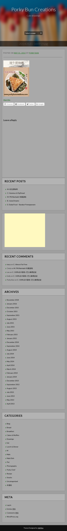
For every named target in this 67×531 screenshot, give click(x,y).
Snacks (9, 477)
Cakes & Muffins (13, 435)
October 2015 (12, 311)
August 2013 (12, 388)
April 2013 (10, 404)
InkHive (40, 528)
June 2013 (11, 396)
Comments (12, 513)
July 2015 (10, 323)
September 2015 (13, 315)
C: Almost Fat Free (20, 264)
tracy (9, 264)
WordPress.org (12, 517)
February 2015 (12, 334)
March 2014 (11, 369)
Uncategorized (12, 481)
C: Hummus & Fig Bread (16, 193)
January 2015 (12, 338)
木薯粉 (9, 485)
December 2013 (13, 381)
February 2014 (12, 373)
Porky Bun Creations (33, 9)
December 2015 (13, 308)
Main (8, 454)
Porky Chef (11, 470)
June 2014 (11, 358)
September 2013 (13, 384)
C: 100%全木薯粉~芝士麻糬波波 (24, 272)
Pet (8, 462)
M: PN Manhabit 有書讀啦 (16, 197)
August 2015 (12, 319)
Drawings (10, 439)
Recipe (9, 474)
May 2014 (10, 361)
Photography (12, 466)
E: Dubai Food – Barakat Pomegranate (21, 205)
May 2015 (10, 331)
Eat (8, 443)
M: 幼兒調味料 (12, 189)
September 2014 (13, 346)
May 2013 (10, 400)
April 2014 (10, 365)
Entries (11, 509)
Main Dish (10, 458)
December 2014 (13, 342)
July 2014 (10, 354)
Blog (8, 424)
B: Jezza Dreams (13, 201)
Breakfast (10, 431)
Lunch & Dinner (12, 447)
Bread (9, 427)
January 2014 (12, 377)
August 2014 (12, 350)
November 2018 (13, 300)
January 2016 (12, 304)
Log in (9, 505)
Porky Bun (34, 53)
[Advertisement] (25, 230)
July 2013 (10, 392)
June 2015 (11, 327)
